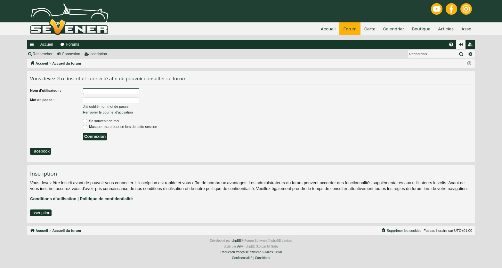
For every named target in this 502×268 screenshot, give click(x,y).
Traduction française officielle (240, 252)
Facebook (40, 151)
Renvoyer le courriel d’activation (108, 112)
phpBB (236, 240)
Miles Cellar (273, 252)
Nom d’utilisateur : (45, 90)
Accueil (46, 44)
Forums (72, 44)
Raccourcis (32, 45)
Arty (240, 246)
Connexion (71, 54)
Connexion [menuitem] (462, 45)
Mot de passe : (42, 100)
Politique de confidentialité (106, 198)
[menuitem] (451, 44)
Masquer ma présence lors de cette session (120, 127)
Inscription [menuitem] (471, 45)
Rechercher (43, 54)
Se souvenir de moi (101, 121)
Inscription (98, 54)
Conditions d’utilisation (53, 198)
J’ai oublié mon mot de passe (105, 106)
